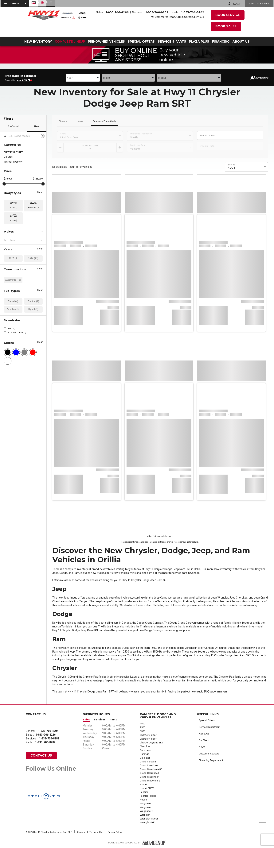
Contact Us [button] (41, 755)
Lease (80, 121)
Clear (40, 192)
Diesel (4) (13, 301)
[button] (15, 3)
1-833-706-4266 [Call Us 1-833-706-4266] (117, 12)
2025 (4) (13, 258)
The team (58, 691)
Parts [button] (113, 719)
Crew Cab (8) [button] (33, 207)
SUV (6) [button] (13, 220)
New (36, 126)
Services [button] (100, 719)
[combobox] (82, 77)
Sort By (231, 165)
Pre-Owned (13, 126)
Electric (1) (33, 301)
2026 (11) (33, 258)
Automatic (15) (13, 280)
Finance (63, 121)
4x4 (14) (11, 328)
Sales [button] (86, 719)
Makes (23, 231)
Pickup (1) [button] (13, 207)
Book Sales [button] (226, 26)
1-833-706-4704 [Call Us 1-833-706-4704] (48, 730)
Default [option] (232, 168)
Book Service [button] (227, 15)
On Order (8, 157)
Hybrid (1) (33, 309)
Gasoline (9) (13, 309)
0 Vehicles (86, 166)
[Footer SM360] (154, 843)
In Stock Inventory (13, 161)
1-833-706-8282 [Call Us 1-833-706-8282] (157, 12)
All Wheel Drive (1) (17, 332)
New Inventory (13, 151)
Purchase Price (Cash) (104, 121)
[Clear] (43, 136)
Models (23, 240)
